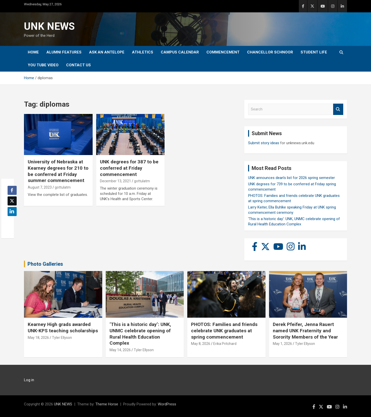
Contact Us (78, 65)
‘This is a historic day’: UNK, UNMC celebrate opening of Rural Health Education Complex (140, 333)
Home (33, 52)
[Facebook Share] (12, 190)
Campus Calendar (180, 52)
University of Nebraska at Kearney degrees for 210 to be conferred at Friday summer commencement (58, 171)
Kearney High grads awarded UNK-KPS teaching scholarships (63, 327)
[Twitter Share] (12, 200)
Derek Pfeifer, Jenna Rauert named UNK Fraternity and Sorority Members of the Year (305, 330)
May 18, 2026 (38, 338)
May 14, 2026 (120, 350)
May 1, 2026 (282, 344)
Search (338, 109)
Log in (29, 380)
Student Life (314, 52)
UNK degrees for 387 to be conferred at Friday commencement (129, 168)
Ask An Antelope (106, 52)
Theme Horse (106, 404)
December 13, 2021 (115, 181)
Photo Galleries (45, 264)
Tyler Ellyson (62, 338)
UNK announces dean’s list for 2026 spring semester (291, 177)
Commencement (223, 52)
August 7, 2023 (40, 187)
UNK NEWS (49, 26)
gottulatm (63, 187)
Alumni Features (64, 52)
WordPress (167, 404)
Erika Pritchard (224, 344)
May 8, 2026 (200, 344)
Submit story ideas (263, 143)
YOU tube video (43, 65)
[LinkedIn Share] (12, 211)
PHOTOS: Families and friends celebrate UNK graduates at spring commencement (224, 330)
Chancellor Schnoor (270, 52)
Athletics (142, 52)
